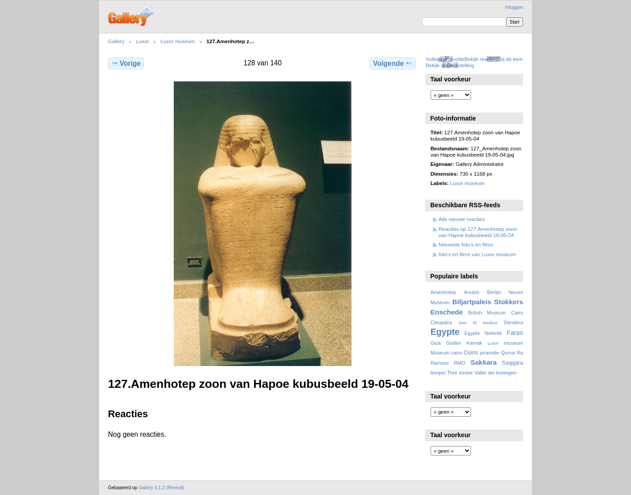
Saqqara (512, 363)
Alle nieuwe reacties (462, 219)
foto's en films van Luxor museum (477, 254)
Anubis (471, 292)
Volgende (392, 63)
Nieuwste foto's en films (466, 244)
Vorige (125, 63)
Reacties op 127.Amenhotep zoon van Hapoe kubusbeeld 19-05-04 (478, 232)
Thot (452, 372)
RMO (459, 363)
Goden (453, 343)
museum (513, 343)
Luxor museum (177, 41)
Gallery (116, 41)
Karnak (475, 343)
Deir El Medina (478, 322)
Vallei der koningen (496, 372)
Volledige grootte (445, 59)
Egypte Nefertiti (483, 333)
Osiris (471, 353)
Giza (436, 343)
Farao (515, 332)
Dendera (513, 322)
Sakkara (484, 362)
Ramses (440, 363)
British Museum (487, 312)
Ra (520, 352)
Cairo (517, 312)
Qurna (508, 352)
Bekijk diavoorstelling (450, 65)
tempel (438, 372)
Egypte (445, 332)
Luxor (142, 41)
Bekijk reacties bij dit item (493, 59)
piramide (489, 352)
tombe (466, 372)
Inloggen (514, 7)
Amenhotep (443, 292)
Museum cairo (446, 352)
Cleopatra (441, 322)
